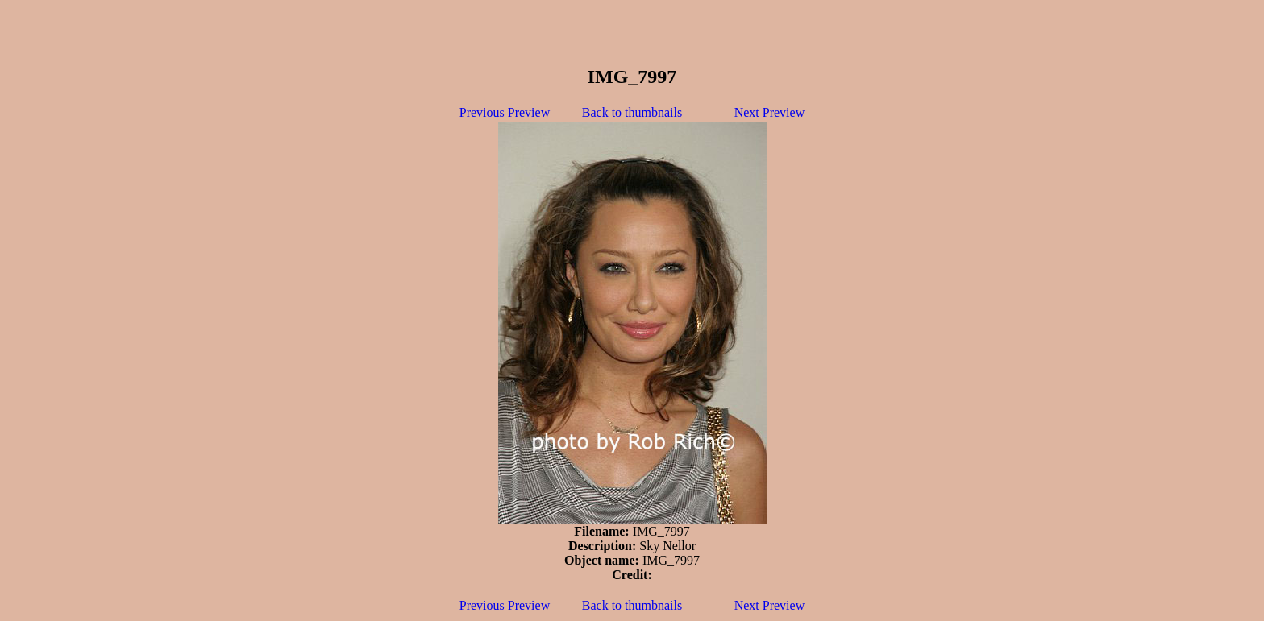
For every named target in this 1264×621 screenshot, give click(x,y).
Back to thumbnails (632, 112)
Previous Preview (504, 112)
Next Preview (769, 112)
